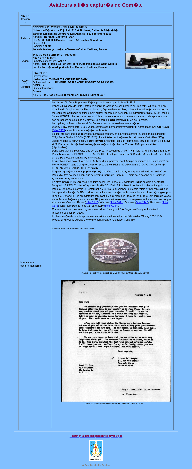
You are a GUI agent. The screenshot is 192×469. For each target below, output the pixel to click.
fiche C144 (111, 205)
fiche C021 (116, 202)
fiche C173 (59, 130)
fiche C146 (142, 202)
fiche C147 (92, 202)
